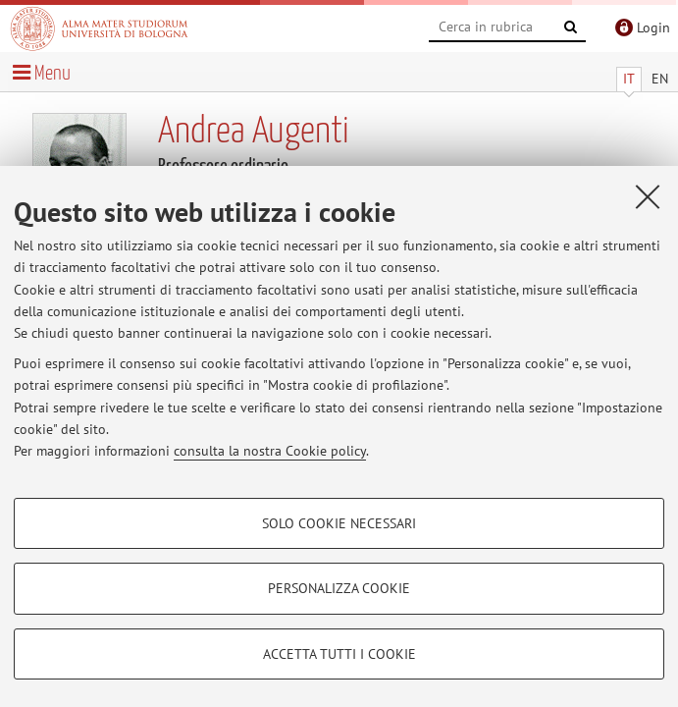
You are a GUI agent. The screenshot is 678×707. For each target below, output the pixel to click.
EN (660, 78)
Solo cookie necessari (339, 523)
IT (629, 78)
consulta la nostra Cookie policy (270, 451)
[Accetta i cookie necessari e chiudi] (647, 196)
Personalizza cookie (339, 588)
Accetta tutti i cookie (339, 654)
